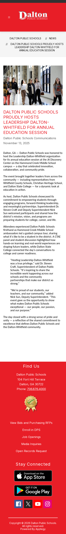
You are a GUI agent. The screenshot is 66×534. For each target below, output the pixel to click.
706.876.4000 (36, 389)
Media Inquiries (31, 444)
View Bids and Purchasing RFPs (31, 423)
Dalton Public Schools (25, 38)
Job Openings (31, 437)
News (52, 38)
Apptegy (41, 528)
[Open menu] (9, 17)
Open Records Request (31, 451)
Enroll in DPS (31, 430)
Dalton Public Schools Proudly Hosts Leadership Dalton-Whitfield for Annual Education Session (37, 47)
